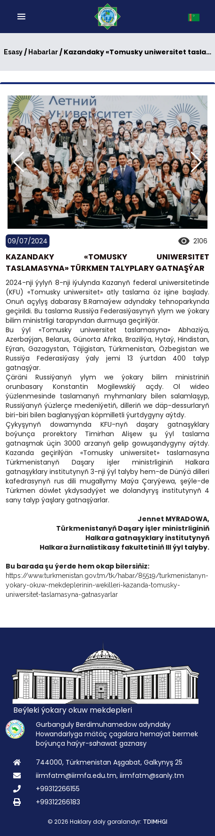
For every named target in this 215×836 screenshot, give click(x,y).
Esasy (13, 52)
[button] (196, 162)
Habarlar (43, 52)
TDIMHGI (155, 822)
